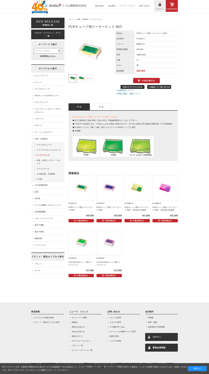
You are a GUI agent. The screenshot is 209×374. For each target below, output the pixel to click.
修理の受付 (114, 336)
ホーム (71, 19)
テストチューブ (41, 102)
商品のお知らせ (78, 327)
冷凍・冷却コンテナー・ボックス (49, 162)
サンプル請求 (115, 317)
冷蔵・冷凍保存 (82, 19)
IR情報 (150, 317)
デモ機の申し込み (117, 327)
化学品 (37, 198)
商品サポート (77, 336)
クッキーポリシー (62, 370)
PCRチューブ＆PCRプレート (47, 96)
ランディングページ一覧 (82, 350)
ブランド (38, 264)
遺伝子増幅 (39, 225)
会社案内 (149, 311)
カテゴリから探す (48, 68)
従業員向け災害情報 (156, 327)
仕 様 (101, 107)
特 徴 (79, 107)
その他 (39, 179)
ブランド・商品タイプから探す (47, 257)
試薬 (36, 192)
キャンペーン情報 (79, 317)
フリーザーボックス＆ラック (49, 150)
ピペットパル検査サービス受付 (123, 331)
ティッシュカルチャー (44, 132)
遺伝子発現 (39, 232)
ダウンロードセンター (81, 341)
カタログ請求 (115, 322)
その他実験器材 (41, 185)
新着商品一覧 (48, 22)
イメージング (40, 245)
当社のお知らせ (78, 331)
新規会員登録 (159, 347)
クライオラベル (43, 169)
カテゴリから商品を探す (44, 317)
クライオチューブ (44, 145)
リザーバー (39, 119)
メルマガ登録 (115, 341)
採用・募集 (152, 322)
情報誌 (74, 322)
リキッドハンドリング (44, 218)
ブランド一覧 (77, 345)
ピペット (38, 82)
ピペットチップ (41, 76)
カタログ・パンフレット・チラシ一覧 (48, 34)
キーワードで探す (48, 44)
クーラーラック (96, 19)
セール (37, 270)
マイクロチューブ (42, 89)
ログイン (157, 337)
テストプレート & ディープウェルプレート (48, 110)
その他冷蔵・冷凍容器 (46, 174)
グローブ (38, 125)
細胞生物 (38, 238)
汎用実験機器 (40, 212)
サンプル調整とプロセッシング (48, 205)
